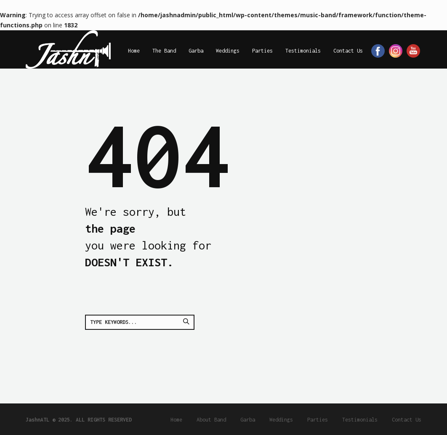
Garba (247, 419)
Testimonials (360, 419)
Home (176, 419)
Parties (317, 419)
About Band (211, 419)
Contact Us (406, 419)
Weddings (281, 419)
